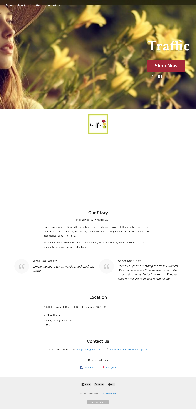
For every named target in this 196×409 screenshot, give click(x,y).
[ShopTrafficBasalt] (98, 124)
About (21, 5)
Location (35, 5)
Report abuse (109, 393)
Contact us (53, 5)
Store (9, 5)
